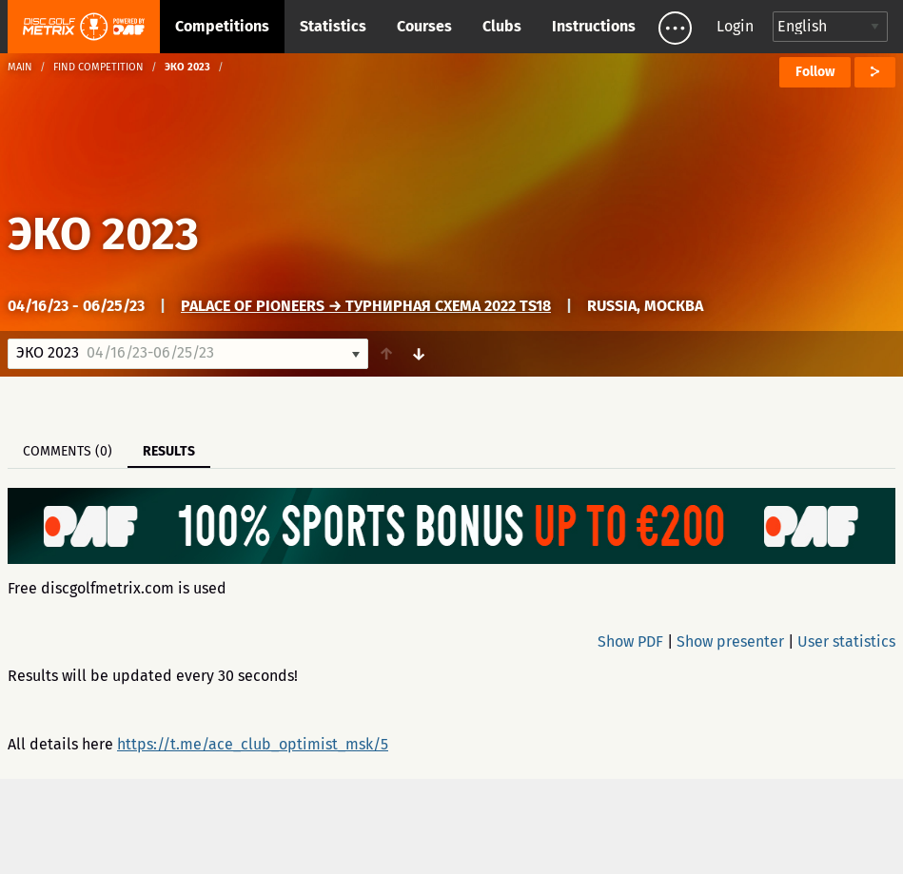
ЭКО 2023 (103, 234)
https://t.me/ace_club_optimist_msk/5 (252, 744)
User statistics (846, 641)
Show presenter (730, 641)
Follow (814, 72)
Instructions (594, 26)
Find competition (98, 67)
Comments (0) (67, 451)
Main (20, 67)
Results (169, 451)
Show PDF (630, 641)
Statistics (333, 26)
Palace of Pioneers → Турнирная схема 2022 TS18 (366, 306)
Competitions (222, 26)
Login (735, 26)
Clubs (501, 26)
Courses (424, 26)
